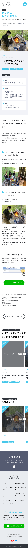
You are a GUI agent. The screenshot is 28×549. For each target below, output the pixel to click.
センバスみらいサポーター (20, 489)
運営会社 (20, 537)
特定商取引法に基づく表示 (14, 535)
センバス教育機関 (7, 501)
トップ (4, 484)
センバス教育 (4, 23)
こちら (8, 297)
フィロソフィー (6, 493)
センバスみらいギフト (12, 23)
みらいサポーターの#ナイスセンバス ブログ (20, 495)
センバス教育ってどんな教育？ (8, 489)
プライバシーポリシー (11, 537)
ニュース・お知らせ (19, 501)
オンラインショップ (8, 505)
